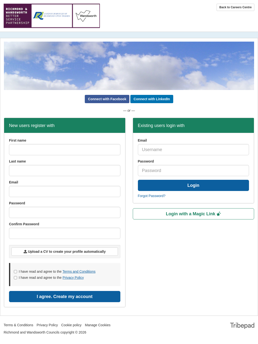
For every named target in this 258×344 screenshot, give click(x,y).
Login (193, 185)
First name (17, 140)
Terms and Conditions (79, 271)
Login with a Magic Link (193, 213)
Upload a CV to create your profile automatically (65, 251)
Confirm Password (24, 224)
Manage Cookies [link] (97, 325)
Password (146, 161)
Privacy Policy (73, 278)
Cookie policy (71, 325)
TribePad (242, 326)
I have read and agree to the (55, 271)
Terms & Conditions (18, 325)
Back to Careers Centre (235, 7)
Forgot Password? (152, 196)
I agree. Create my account (65, 296)
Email (142, 140)
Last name (17, 161)
